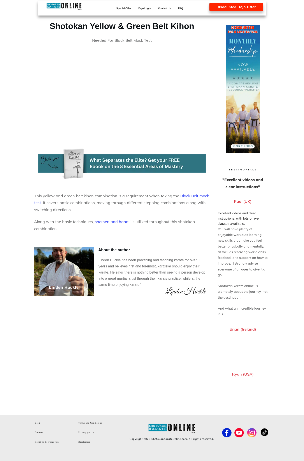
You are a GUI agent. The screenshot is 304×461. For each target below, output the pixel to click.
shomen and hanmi (112, 221)
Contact (39, 432)
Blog (37, 423)
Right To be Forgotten (47, 442)
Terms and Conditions (90, 423)
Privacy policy (86, 432)
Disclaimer (84, 442)
